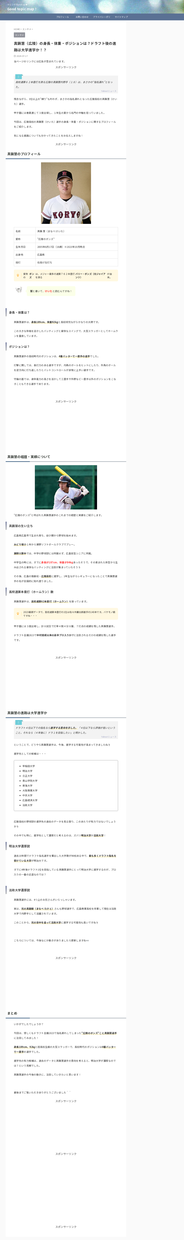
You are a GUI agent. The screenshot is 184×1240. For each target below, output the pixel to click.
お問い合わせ (82, 16)
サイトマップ (121, 16)
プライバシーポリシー (101, 17)
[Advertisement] (66, 426)
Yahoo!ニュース (108, 90)
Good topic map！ (22, 9)
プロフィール (62, 16)
